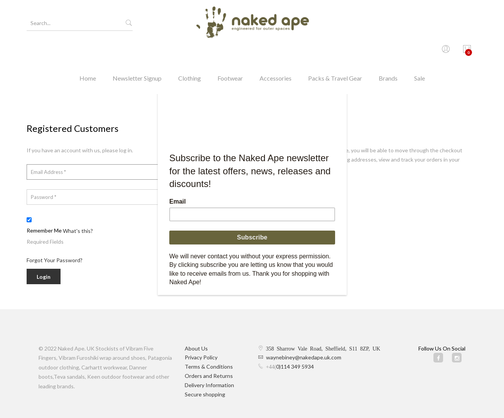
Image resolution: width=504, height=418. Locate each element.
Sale (419, 52)
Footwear (230, 52)
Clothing (189, 52)
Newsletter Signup (137, 52)
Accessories (276, 52)
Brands (388, 52)
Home (87, 52)
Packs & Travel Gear (335, 52)
